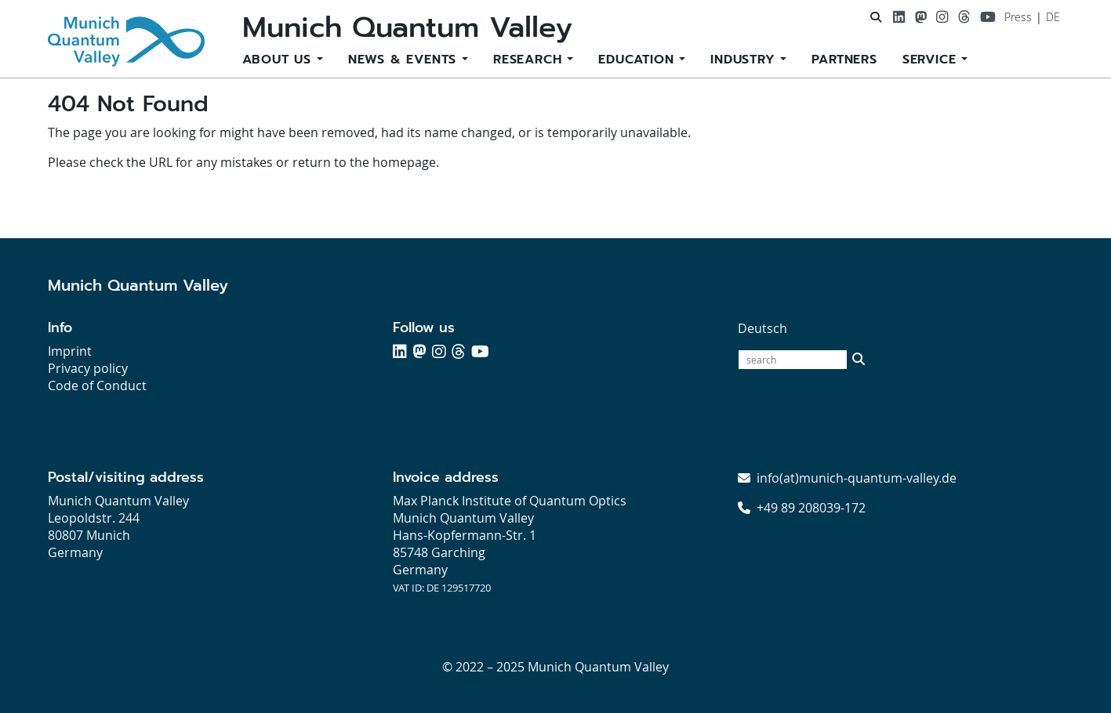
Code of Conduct (97, 385)
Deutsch (762, 328)
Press (1018, 16)
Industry (745, 59)
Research (530, 59)
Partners (844, 59)
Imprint (70, 351)
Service (931, 59)
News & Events (405, 59)
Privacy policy (88, 368)
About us (279, 59)
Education (638, 59)
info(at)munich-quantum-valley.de (857, 478)
